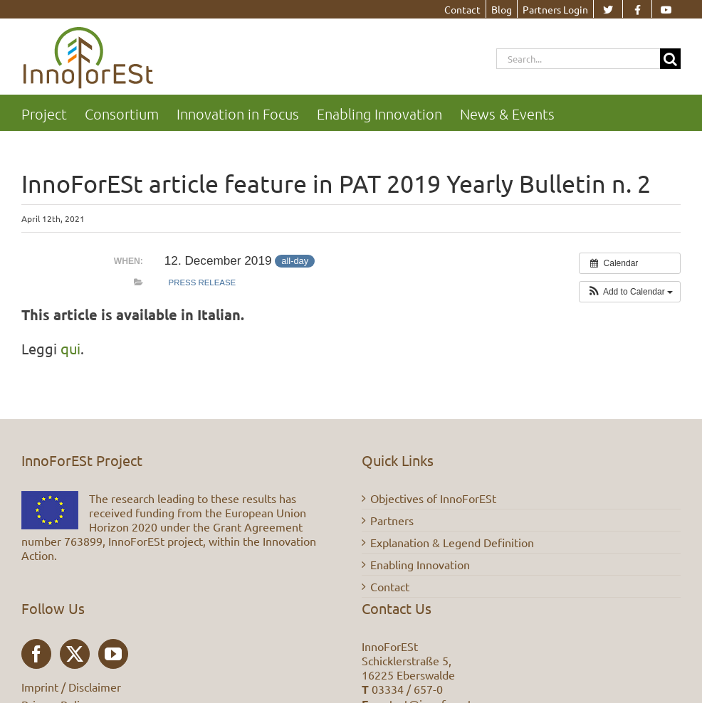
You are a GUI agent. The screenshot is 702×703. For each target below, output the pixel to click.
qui (70, 348)
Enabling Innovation (420, 564)
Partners (392, 520)
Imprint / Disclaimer (71, 687)
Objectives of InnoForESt (433, 498)
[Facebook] (36, 654)
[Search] (670, 58)
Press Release (202, 282)
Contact (389, 586)
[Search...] (578, 58)
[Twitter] (75, 654)
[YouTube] (113, 654)
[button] (630, 292)
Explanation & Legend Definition (452, 542)
